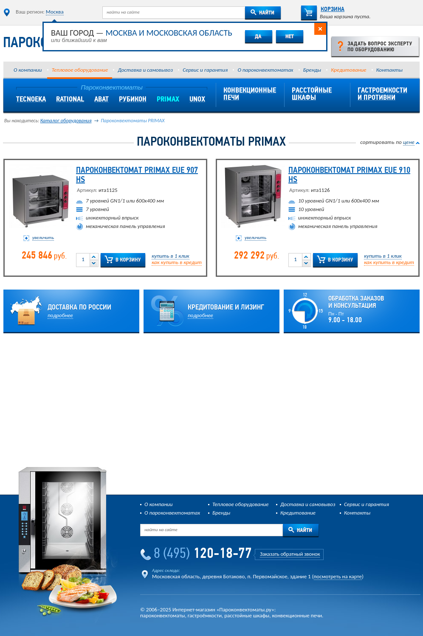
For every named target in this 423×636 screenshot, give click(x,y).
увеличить (43, 237)
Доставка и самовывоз (145, 70)
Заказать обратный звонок (290, 554)
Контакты (389, 70)
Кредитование (348, 70)
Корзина (322, 9)
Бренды (312, 70)
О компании (28, 70)
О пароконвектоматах (265, 70)
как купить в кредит (177, 262)
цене (409, 142)
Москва (55, 11)
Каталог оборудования (66, 121)
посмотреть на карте (338, 576)
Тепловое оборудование (80, 70)
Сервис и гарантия (205, 70)
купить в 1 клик (170, 256)
